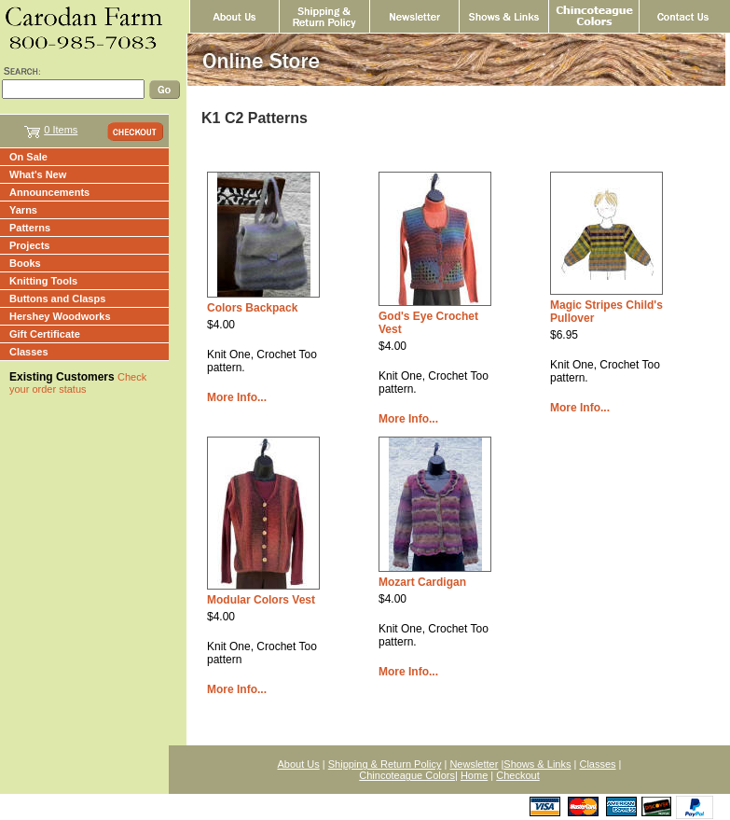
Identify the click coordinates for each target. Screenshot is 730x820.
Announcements (49, 192)
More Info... (237, 397)
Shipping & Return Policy (385, 764)
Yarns (23, 209)
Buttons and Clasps (57, 298)
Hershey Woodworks (60, 316)
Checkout (517, 775)
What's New (37, 174)
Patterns (29, 227)
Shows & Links (537, 764)
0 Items (60, 129)
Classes (28, 351)
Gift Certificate (44, 334)
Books (25, 263)
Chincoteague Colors (407, 775)
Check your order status (77, 383)
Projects (29, 245)
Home (474, 775)
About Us (299, 764)
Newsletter (473, 764)
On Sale (28, 156)
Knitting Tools (43, 280)
